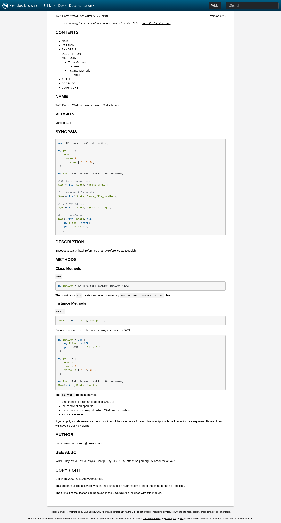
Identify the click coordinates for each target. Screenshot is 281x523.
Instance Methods (79, 70)
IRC (181, 518)
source (97, 16)
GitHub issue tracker (142, 512)
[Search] (252, 5)
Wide (215, 6)
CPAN (105, 16)
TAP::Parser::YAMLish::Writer (73, 16)
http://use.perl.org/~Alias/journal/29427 (151, 461)
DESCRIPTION (71, 53)
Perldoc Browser (20, 6)
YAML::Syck (87, 461)
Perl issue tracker (151, 518)
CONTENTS (67, 32)
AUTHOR (68, 78)
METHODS (69, 57)
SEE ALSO (68, 83)
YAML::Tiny (62, 461)
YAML (74, 461)
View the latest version (156, 23)
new (76, 66)
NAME (66, 41)
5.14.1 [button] (48, 6)
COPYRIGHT (70, 87)
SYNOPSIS (69, 49)
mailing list (170, 518)
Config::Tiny (104, 461)
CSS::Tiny (119, 461)
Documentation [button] (80, 6)
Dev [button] (61, 6)
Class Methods (77, 62)
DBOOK (99, 512)
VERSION (68, 45)
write (77, 74)
